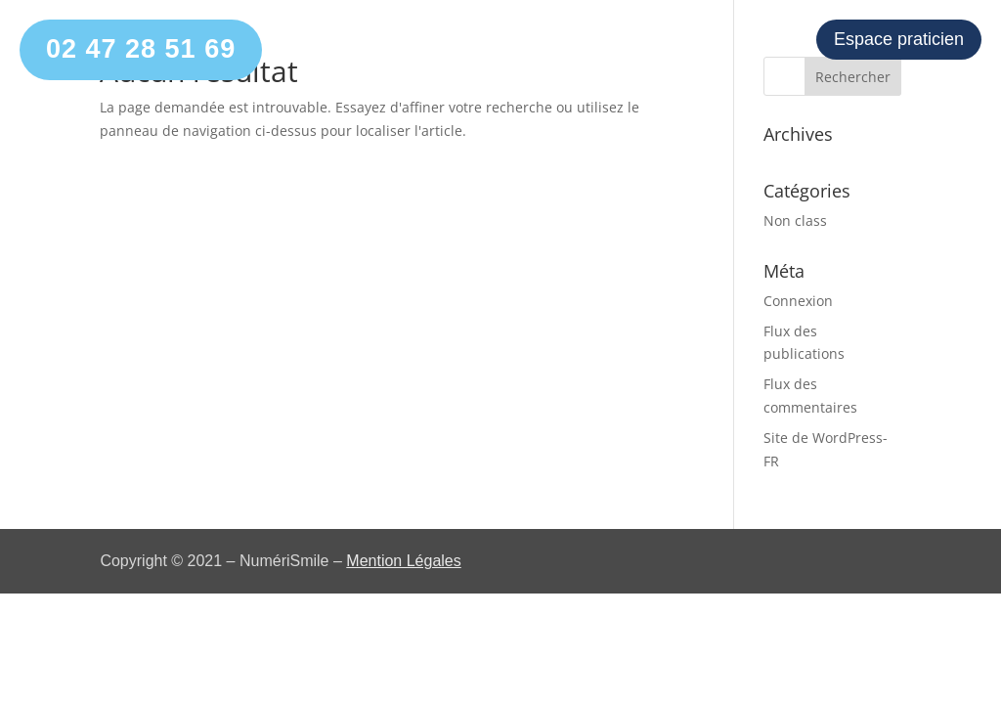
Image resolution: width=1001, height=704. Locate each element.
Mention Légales (403, 560)
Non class (795, 220)
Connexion (798, 300)
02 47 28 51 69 (141, 49)
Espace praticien (899, 39)
